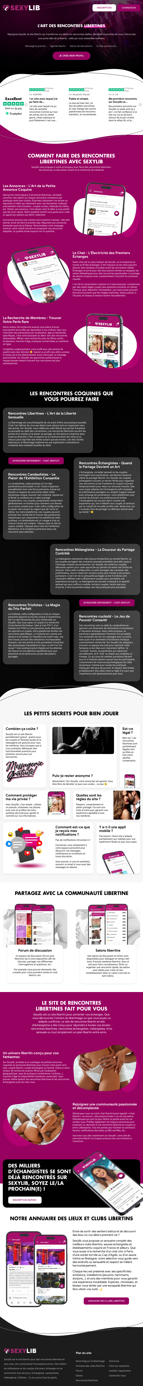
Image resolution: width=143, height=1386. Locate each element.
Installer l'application (120, 1370)
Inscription (104, 7)
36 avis (18, 108)
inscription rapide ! (25, 1200)
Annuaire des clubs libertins (106, 1301)
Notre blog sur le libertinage (90, 1361)
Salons (79, 1375)
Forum (79, 1370)
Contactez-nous (117, 1375)
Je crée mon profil (71, 55)
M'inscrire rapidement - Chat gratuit (36, 460)
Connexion (129, 7)
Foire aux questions (119, 1366)
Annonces (114, 1361)
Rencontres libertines (87, 1380)
